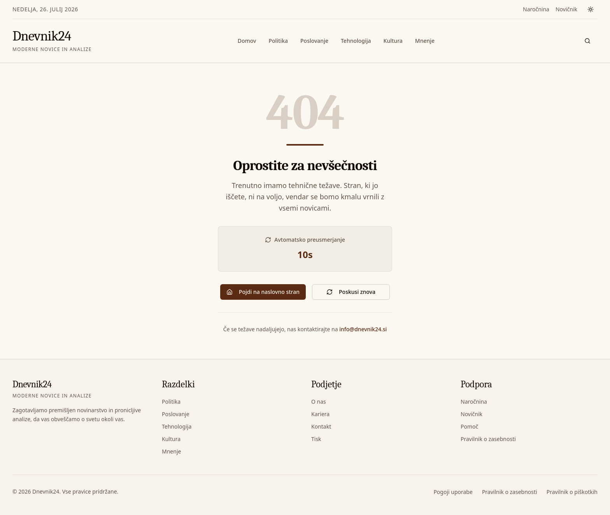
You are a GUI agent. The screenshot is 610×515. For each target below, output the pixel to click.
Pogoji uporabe (452, 492)
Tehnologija (356, 40)
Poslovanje (314, 40)
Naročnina (536, 9)
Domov (247, 40)
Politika (278, 40)
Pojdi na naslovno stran (263, 291)
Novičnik (566, 9)
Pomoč (469, 426)
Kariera (320, 414)
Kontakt (321, 426)
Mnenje (425, 40)
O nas (318, 401)
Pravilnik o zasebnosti (488, 439)
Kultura (393, 40)
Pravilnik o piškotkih (572, 492)
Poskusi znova (350, 291)
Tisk (316, 439)
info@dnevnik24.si (363, 329)
